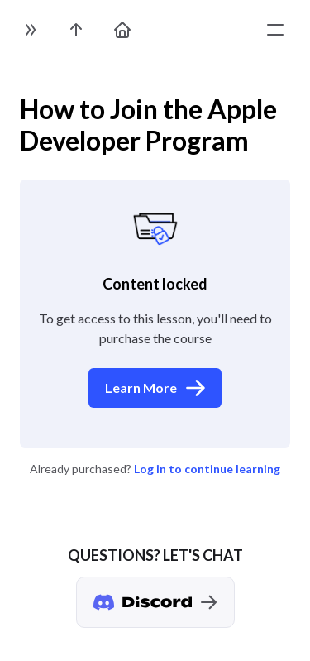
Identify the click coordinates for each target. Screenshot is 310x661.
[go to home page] (122, 30)
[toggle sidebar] (30, 30)
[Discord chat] (155, 602)
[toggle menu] (275, 29)
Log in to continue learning (207, 469)
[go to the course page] (76, 30)
